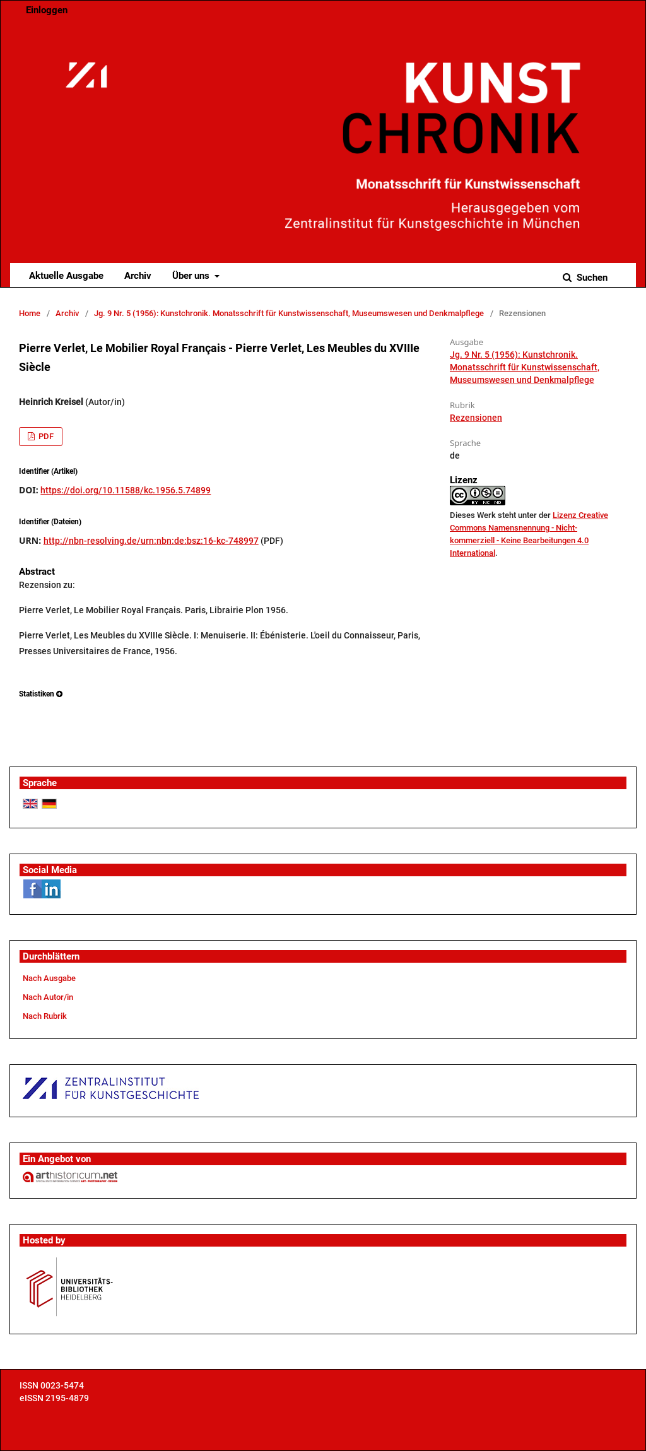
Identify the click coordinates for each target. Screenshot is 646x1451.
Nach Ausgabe (49, 978)
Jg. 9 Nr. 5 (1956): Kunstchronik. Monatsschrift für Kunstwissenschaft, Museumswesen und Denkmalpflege (289, 313)
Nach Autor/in (48, 997)
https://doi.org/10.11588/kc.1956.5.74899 (125, 490)
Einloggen (47, 10)
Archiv (137, 275)
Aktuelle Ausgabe (66, 275)
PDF (45, 436)
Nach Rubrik (45, 1016)
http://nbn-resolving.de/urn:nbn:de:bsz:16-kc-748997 (151, 541)
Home (29, 313)
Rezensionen (476, 418)
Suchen (591, 277)
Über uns (192, 275)
